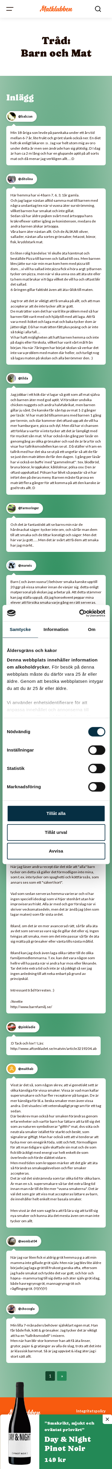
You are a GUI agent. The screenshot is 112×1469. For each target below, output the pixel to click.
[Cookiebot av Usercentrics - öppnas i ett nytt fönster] (79, 613)
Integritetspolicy (91, 1411)
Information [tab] (56, 629)
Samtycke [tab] (20, 629)
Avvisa (56, 850)
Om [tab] (92, 629)
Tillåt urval (56, 832)
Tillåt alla (56, 813)
